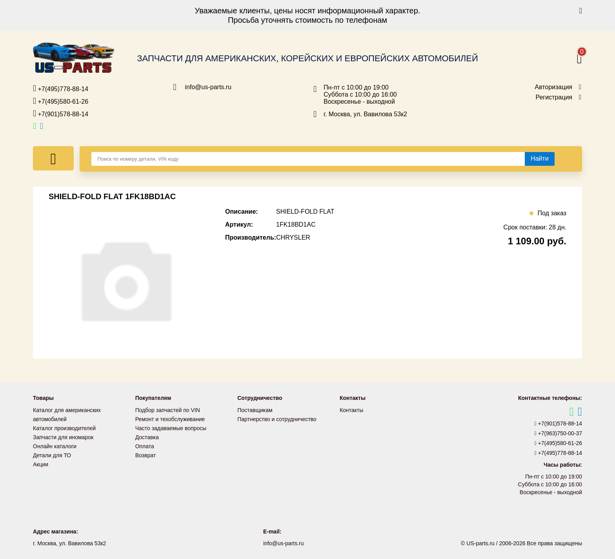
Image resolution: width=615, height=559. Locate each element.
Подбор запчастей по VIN (167, 410)
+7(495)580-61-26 (60, 101)
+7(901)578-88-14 (60, 113)
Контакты (351, 410)
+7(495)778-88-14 (60, 88)
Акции (40, 462)
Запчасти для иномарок (63, 436)
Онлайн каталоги (54, 445)
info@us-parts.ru (208, 87)
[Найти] (540, 158)
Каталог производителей (64, 427)
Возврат (145, 453)
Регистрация (553, 97)
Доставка (147, 436)
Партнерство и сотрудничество (277, 419)
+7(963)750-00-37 (558, 433)
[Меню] (53, 158)
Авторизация (553, 87)
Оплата (144, 445)
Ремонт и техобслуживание (170, 419)
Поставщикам (255, 410)
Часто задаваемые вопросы (171, 427)
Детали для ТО (52, 453)
